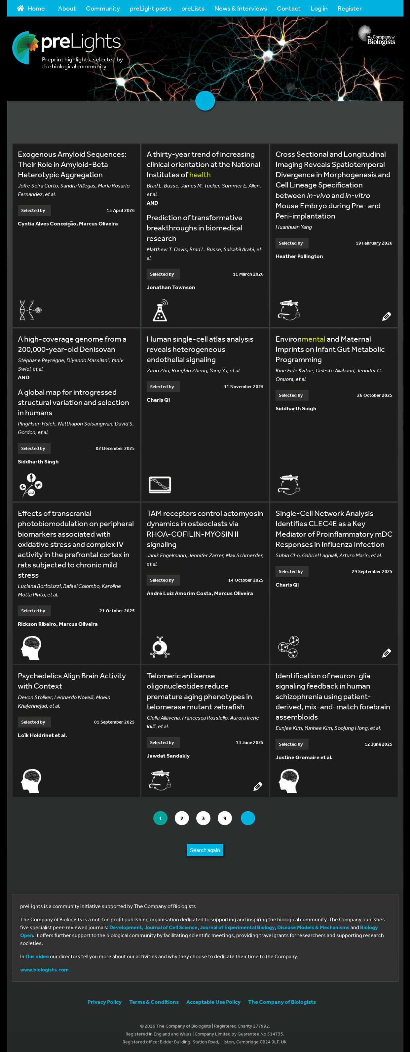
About (67, 8)
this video (37, 954)
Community (103, 8)
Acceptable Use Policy (213, 1000)
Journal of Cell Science (171, 925)
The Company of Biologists (282, 1000)
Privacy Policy (105, 1000)
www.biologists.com (44, 968)
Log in (319, 8)
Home (31, 8)
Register (350, 8)
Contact (289, 8)
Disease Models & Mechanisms (313, 925)
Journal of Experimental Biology (237, 925)
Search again (205, 848)
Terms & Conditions (154, 1000)
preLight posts (150, 8)
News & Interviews (240, 8)
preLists (193, 8)
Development (125, 925)
